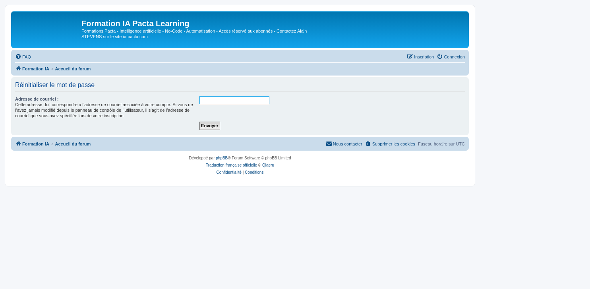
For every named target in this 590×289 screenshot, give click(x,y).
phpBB (222, 158)
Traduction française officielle (231, 165)
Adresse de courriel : (36, 99)
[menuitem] (23, 57)
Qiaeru (268, 165)
